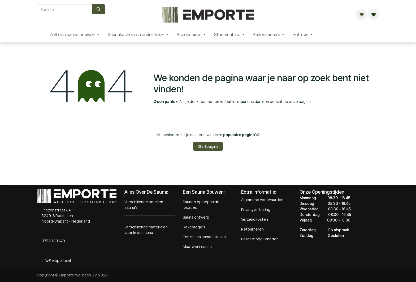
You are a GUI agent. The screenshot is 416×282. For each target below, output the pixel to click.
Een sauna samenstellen (204, 236)
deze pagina (300, 101)
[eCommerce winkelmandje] (361, 14)
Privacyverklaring (255, 209)
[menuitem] (41, 34)
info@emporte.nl (55, 260)
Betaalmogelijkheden (260, 238)
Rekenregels (194, 226)
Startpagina (208, 146)
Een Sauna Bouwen (203, 192)
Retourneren (252, 229)
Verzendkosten (254, 219)
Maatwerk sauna (197, 246)
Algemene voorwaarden (262, 199)
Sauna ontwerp (196, 217)
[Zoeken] (98, 9)
